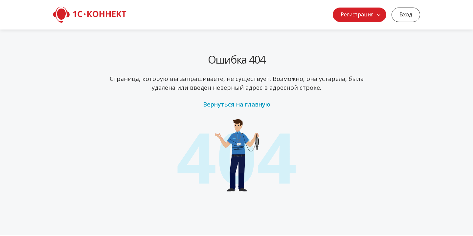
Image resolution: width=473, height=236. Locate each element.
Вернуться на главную (236, 104)
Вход (405, 14)
